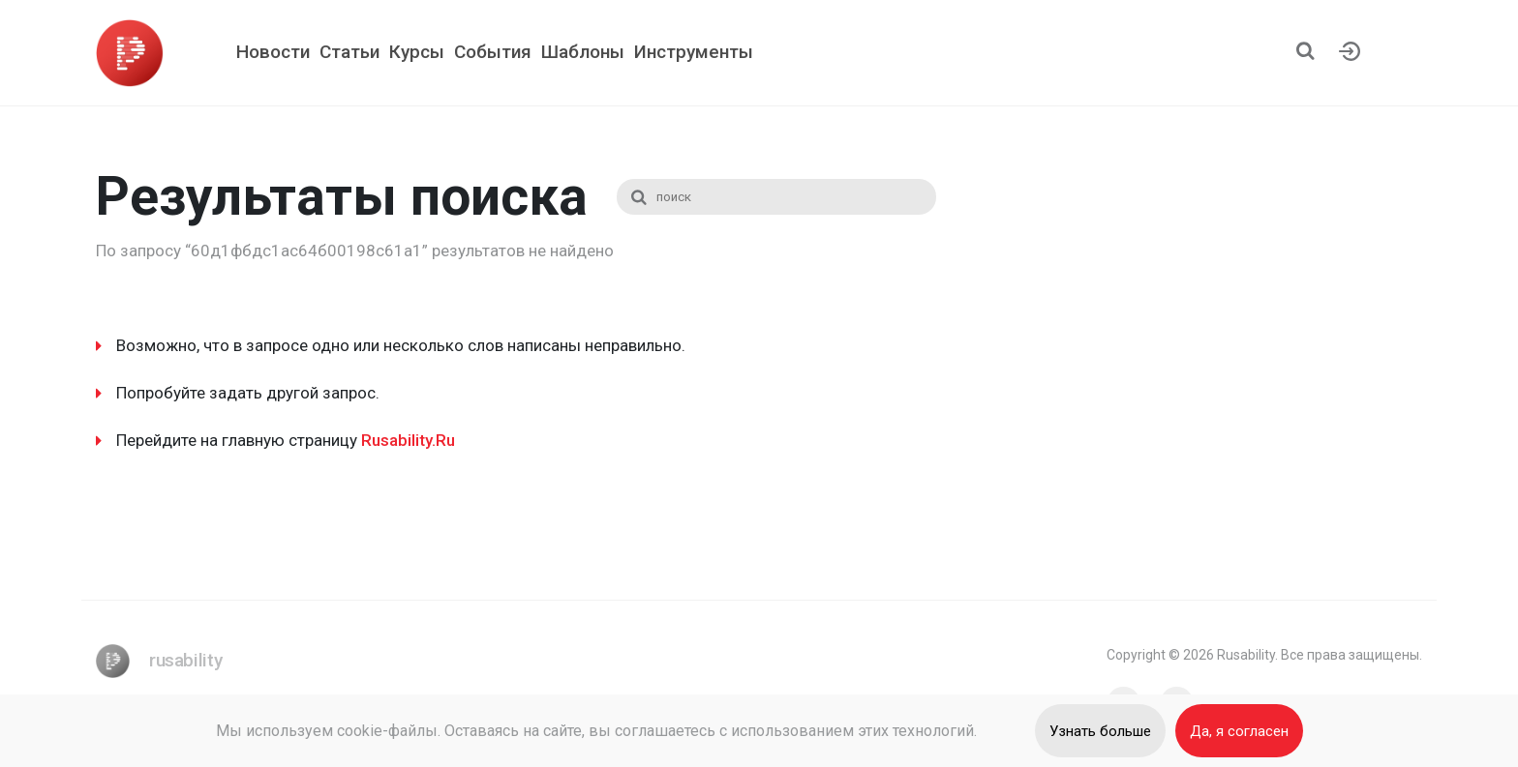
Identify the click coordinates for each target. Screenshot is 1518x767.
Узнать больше (1100, 731)
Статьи (349, 52)
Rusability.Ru (408, 440)
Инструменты (693, 52)
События (492, 52)
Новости (273, 52)
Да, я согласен (1239, 731)
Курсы (416, 52)
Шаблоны (582, 52)
